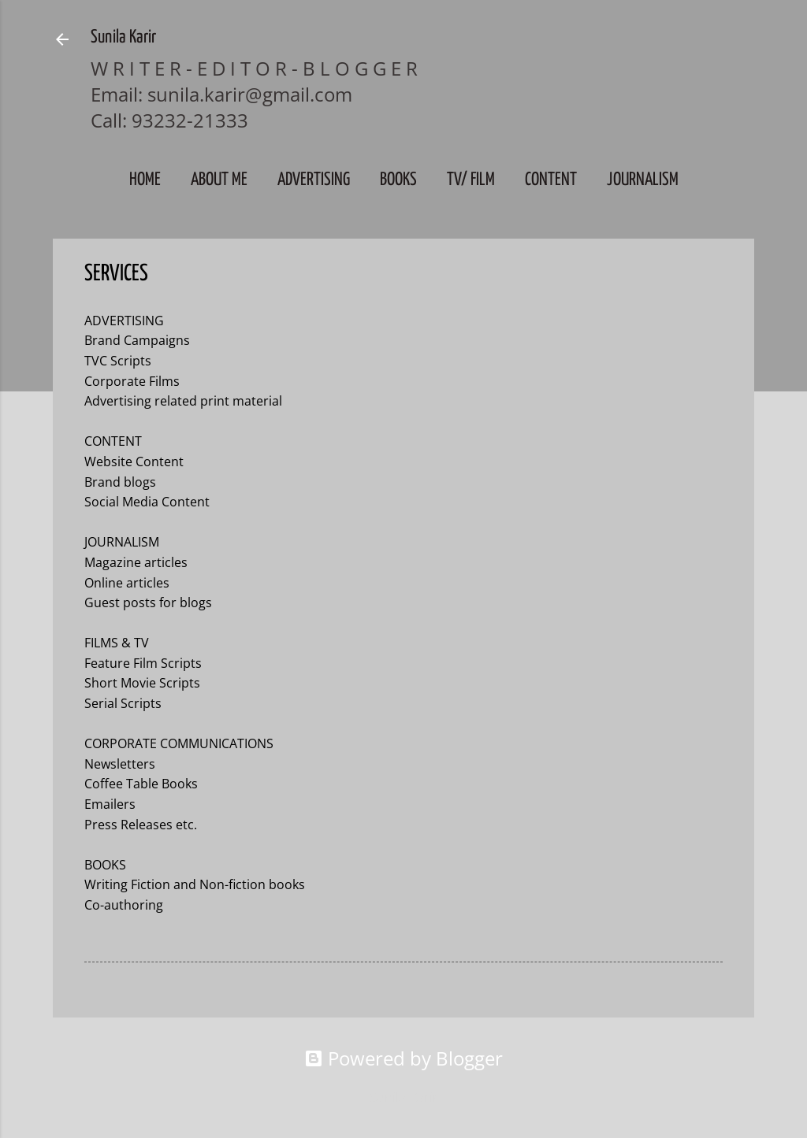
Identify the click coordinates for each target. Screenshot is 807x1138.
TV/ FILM (471, 180)
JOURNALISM (643, 180)
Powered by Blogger (403, 1058)
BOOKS (398, 180)
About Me (219, 180)
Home (145, 180)
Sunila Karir (123, 37)
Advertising (313, 180)
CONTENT (551, 180)
